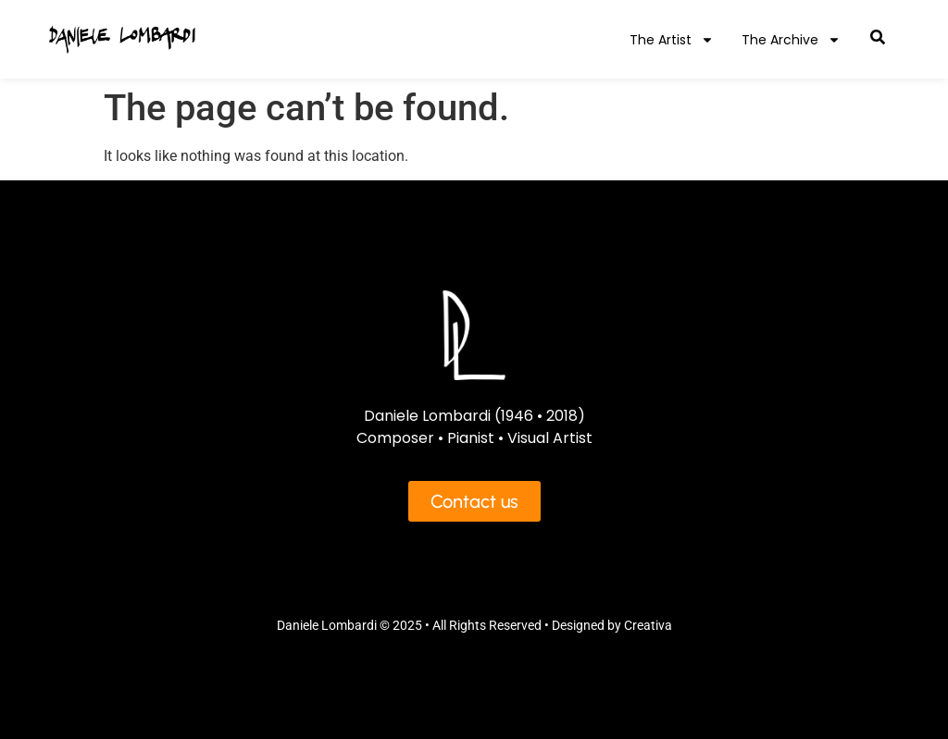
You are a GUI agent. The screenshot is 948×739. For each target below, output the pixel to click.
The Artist (672, 40)
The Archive (791, 40)
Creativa (648, 625)
